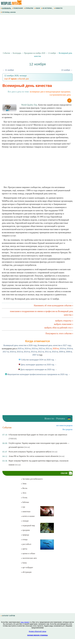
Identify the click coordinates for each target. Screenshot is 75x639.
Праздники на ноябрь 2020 (34, 53)
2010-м (55, 352)
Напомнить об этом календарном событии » (53, 305)
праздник (25, 530)
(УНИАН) (13, 439)
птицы (24, 539)
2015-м (20, 352)
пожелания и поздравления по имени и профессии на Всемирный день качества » (41, 313)
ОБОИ (37, 8)
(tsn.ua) (27, 447)
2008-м (69, 352)
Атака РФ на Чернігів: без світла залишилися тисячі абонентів (33, 456)
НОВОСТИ (58, 8)
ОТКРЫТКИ (29, 8)
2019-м (63, 349)
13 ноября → (66, 70)
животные (25, 512)
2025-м (20, 349)
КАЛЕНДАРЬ (6, 8)
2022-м (42, 349)
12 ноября (52, 53)
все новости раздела (64, 425)
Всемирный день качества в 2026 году (20, 345)
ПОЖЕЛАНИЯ (17, 8)
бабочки (25, 502)
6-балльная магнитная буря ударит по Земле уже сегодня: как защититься (38, 435)
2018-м (70, 349)
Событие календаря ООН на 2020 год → (37, 360)
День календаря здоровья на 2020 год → (37, 365)
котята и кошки (27, 516)
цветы (24, 549)
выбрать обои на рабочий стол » (58, 327)
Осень (24, 498)
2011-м (48, 352)
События (6, 53)
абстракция (26, 572)
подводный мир (28, 525)
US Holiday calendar (8, 12)
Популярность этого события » (59, 333)
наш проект (25, 622)
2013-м (34, 352)
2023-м (35, 349)
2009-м (62, 352)
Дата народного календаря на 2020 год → (37, 370)
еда (23, 507)
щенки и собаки (28, 553)
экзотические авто (29, 558)
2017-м (6, 352)
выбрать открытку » (64, 321)
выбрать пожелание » (63, 324)
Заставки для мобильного (32, 479)
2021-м (49, 349)
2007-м (35, 355)
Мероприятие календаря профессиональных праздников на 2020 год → (37, 374)
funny (24, 563)
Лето (23, 493)
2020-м (56, 349)
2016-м (13, 352)
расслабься (26, 544)
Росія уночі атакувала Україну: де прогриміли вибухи (30, 452)
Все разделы (67, 429)
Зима (23, 484)
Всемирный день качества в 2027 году (54, 345)
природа (25, 535)
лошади (24, 521)
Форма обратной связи (37, 631)
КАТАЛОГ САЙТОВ (8, 616)
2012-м (41, 352)
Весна (24, 488)
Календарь (17, 53)
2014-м (27, 352)
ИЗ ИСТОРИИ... (47, 8)
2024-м (27, 349)
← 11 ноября (8, 70)
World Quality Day (29, 105)
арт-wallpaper (27, 567)
